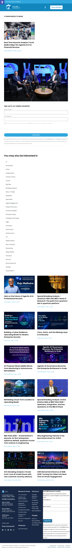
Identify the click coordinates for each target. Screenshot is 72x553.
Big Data (8, 184)
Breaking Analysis (11, 188)
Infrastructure (10, 233)
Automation (9, 165)
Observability (10, 252)
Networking (9, 248)
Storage (8, 267)
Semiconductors (11, 263)
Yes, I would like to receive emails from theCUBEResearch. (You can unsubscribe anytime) (28, 123)
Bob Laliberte (7, 405)
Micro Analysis (10, 244)
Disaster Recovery (11, 207)
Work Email (8, 109)
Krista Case (7, 340)
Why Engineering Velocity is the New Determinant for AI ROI (50, 437)
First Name (8, 116)
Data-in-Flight (10, 192)
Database (9, 196)
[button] (2, 2)
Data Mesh (9, 199)
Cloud (7, 169)
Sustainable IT (10, 271)
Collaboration (10, 173)
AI (6, 162)
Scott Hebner (7, 302)
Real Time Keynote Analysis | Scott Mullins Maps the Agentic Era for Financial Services (19, 44)
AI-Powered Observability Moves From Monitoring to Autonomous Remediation (18, 368)
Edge (7, 222)
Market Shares (10, 241)
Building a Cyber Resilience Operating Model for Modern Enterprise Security (16, 334)
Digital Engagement (12, 203)
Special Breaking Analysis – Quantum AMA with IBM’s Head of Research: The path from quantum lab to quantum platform (52, 300)
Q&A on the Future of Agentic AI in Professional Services (18, 297)
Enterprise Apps (11, 214)
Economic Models (11, 211)
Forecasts (9, 226)
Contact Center (10, 177)
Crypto (8, 180)
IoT (7, 237)
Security (8, 259)
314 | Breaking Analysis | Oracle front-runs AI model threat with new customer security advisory (18, 474)
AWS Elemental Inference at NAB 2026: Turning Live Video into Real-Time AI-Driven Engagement (52, 474)
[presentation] (17, 129)
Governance (9, 229)
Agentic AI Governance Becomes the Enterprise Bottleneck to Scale (52, 367)
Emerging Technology (12, 218)
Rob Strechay (41, 480)
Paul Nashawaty (8, 374)
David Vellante (8, 51)
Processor (9, 256)
